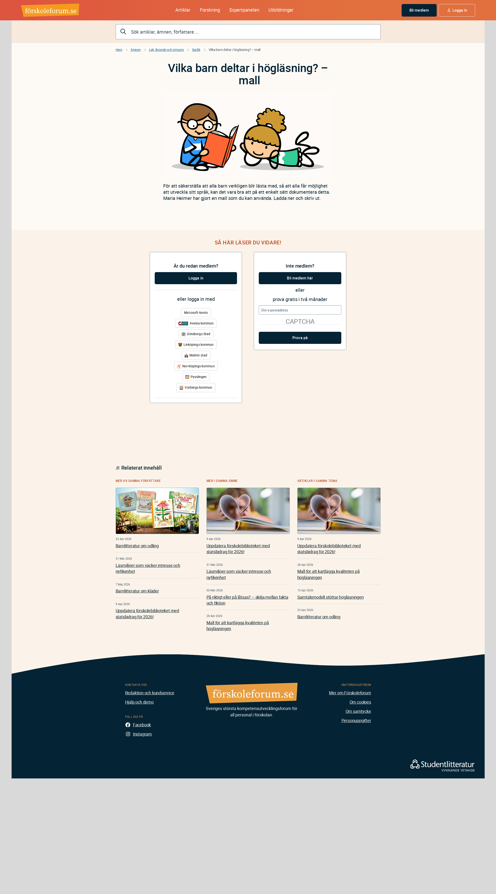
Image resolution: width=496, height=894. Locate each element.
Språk (196, 49)
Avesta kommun (196, 323)
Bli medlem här (300, 278)
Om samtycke (358, 711)
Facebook (142, 725)
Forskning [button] (210, 10)
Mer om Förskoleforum (350, 693)
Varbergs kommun (196, 387)
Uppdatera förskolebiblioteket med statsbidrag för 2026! (147, 613)
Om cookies (360, 702)
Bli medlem (419, 10)
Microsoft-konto (196, 312)
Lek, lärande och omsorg (166, 49)
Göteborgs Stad (196, 334)
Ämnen (136, 49)
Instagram (142, 734)
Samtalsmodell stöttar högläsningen (330, 597)
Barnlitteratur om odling (137, 545)
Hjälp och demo (139, 702)
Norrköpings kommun (196, 366)
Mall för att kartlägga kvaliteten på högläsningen (237, 625)
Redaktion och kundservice (149, 693)
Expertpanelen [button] (244, 10)
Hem (119, 49)
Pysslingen (196, 376)
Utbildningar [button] (281, 10)
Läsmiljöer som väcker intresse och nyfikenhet (148, 568)
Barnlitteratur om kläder (137, 591)
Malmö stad (196, 355)
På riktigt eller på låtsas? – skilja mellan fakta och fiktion (247, 600)
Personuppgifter (356, 720)
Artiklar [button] (182, 10)
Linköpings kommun (196, 344)
